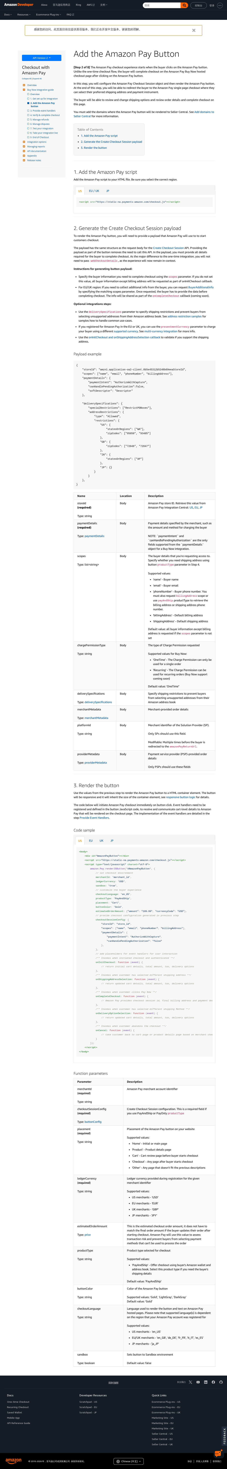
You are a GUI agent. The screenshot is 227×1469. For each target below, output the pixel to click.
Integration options (36, 141)
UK (101, 840)
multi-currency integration (160, 331)
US (80, 191)
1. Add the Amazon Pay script (99, 135)
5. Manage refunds (40, 119)
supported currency (126, 331)
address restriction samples (185, 316)
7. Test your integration (42, 128)
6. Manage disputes (40, 124)
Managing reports (35, 146)
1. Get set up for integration (44, 98)
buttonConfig (93, 1121)
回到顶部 (113, 1382)
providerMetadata (96, 762)
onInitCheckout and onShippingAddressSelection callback (124, 337)
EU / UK (94, 191)
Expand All (37, 78)
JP (107, 191)
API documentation (36, 151)
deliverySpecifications (98, 702)
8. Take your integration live (44, 132)
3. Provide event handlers (43, 110)
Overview (31, 85)
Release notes (33, 160)
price (88, 1234)
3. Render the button (94, 147)
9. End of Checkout (40, 137)
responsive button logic (180, 797)
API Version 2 (40, 57)
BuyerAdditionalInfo (201, 287)
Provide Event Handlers (94, 817)
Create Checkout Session (168, 248)
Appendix (31, 155)
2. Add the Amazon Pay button (43, 105)
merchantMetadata (96, 718)
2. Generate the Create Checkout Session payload (111, 141)
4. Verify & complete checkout (45, 115)
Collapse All (26, 78)
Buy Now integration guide (40, 89)
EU (196, 507)
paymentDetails (94, 536)
